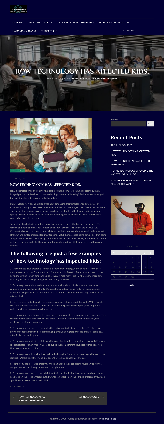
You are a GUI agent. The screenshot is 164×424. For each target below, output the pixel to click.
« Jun (131, 284)
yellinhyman (18, 386)
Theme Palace (109, 418)
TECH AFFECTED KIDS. (41, 22)
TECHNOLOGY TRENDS (24, 30)
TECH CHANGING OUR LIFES (114, 22)
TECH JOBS (18, 22)
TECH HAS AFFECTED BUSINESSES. (75, 22)
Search (114, 119)
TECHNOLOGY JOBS (122, 145)
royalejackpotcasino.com (56, 190)
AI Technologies (49, 30)
